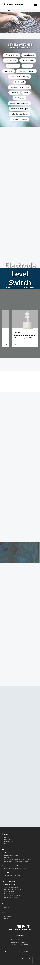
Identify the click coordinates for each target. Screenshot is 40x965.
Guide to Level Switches (12, 887)
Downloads (8, 916)
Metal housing (29, 55)
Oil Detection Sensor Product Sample (16, 861)
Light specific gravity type (19, 87)
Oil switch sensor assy (11, 897)
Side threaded (13, 66)
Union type (8, 71)
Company (6, 834)
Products (5, 849)
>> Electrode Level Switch (19, 103)
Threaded (27, 66)
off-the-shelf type (11, 55)
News (4, 904)
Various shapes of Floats (12, 875)
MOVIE (6, 918)
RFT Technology (8, 881)
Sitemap (8, 952)
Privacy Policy (18, 952)
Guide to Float (9, 891)
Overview (7, 839)
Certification (8, 841)
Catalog (5, 913)
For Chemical (19, 98)
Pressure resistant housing (19, 77)
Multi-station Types (11, 857)
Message (7, 837)
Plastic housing (10, 60)
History (6, 843)
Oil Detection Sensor (19, 119)
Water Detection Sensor (19, 114)
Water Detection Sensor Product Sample (18, 859)
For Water (14, 93)
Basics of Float (9, 893)
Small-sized (19, 82)
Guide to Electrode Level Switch (15, 868)
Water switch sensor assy (13, 895)
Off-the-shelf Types (11, 855)
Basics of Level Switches (12, 889)
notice (6, 907)
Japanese (31, 952)
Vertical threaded (27, 60)
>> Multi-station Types (19, 109)
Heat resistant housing (26, 71)
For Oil (25, 93)
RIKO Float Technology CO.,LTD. (14, 4)
